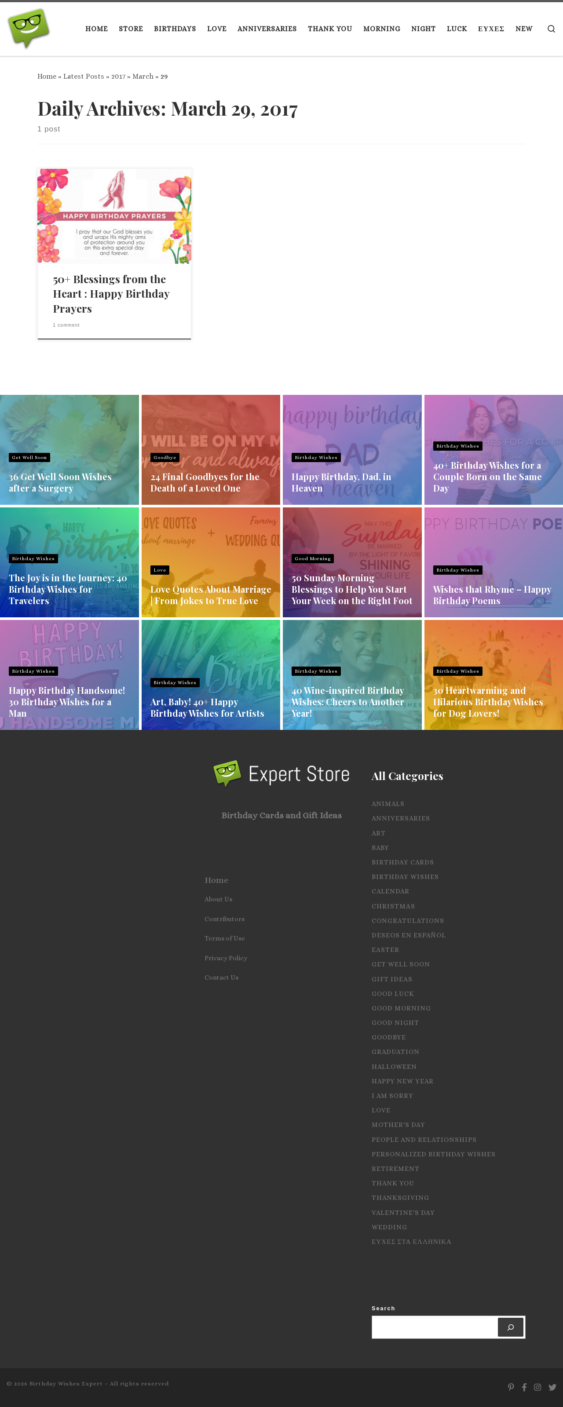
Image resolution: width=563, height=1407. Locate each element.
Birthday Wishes (316, 457)
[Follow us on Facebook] (524, 1387)
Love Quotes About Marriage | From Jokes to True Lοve (210, 594)
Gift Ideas (392, 979)
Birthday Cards (403, 862)
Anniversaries (401, 818)
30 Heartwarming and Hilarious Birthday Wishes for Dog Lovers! (488, 701)
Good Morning (313, 558)
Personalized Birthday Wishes (434, 1154)
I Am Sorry (392, 1096)
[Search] (511, 1327)
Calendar (390, 891)
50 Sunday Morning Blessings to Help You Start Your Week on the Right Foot (352, 589)
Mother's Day (398, 1125)
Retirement (396, 1169)
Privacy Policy (226, 958)
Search (383, 1308)
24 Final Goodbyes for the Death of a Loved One (205, 482)
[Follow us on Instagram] (537, 1387)
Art (379, 833)
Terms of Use (225, 938)
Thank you (393, 1183)
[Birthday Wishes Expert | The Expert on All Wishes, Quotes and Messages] (29, 26)
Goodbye (165, 457)
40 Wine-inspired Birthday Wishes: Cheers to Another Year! (348, 701)
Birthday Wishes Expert (66, 1383)
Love (160, 570)
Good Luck (393, 994)
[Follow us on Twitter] (552, 1387)
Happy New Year (403, 1081)
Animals (388, 804)
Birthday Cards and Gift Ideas (281, 815)
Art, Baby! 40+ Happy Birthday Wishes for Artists (207, 707)
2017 (118, 76)
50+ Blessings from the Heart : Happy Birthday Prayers (111, 294)
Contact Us (221, 977)
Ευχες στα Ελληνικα (412, 1242)
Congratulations (408, 921)
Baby (380, 848)
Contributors (225, 919)
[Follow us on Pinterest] (511, 1387)
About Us (218, 899)
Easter (385, 950)
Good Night (395, 1023)
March (143, 76)
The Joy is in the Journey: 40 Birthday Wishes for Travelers (68, 589)
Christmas (393, 906)
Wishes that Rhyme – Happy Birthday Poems (492, 594)
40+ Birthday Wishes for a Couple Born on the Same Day (487, 476)
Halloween (394, 1067)
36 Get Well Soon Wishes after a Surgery (60, 482)
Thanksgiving (400, 1198)
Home (46, 76)
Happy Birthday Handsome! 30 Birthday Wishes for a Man (67, 701)
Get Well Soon (29, 457)
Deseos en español (409, 935)
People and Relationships (424, 1140)
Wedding (389, 1227)
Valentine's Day (403, 1212)
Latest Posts (83, 76)
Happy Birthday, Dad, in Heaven (341, 482)
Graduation (396, 1052)
